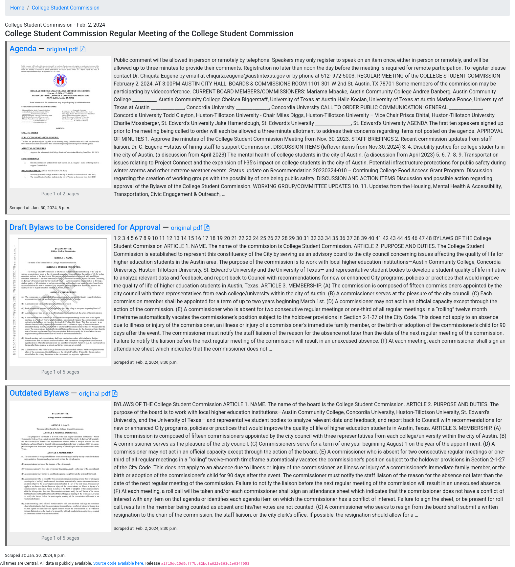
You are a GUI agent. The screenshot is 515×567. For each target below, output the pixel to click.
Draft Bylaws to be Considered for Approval (85, 227)
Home (17, 8)
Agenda (23, 48)
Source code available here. (119, 563)
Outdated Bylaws (39, 393)
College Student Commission (66, 8)
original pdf (66, 49)
